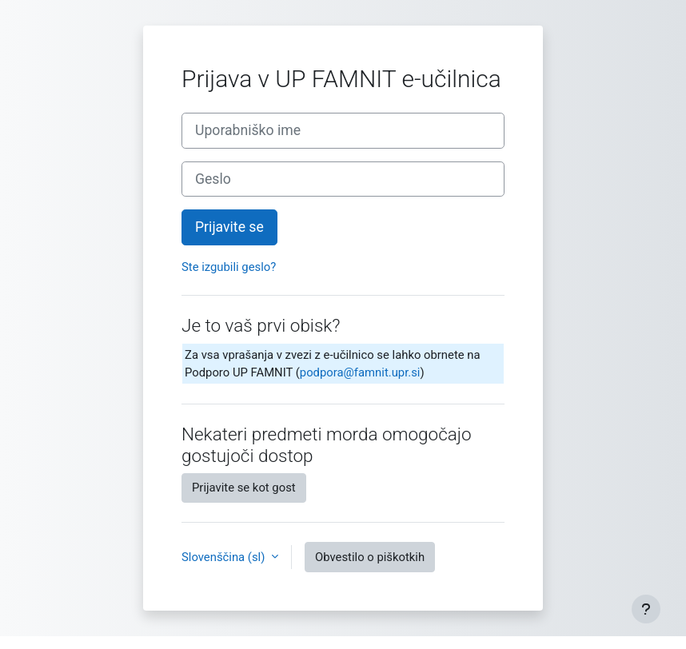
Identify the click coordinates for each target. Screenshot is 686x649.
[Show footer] (646, 609)
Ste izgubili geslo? (228, 267)
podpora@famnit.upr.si (360, 372)
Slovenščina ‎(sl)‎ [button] (224, 557)
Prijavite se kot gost (244, 487)
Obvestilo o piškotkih (370, 557)
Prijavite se (229, 227)
